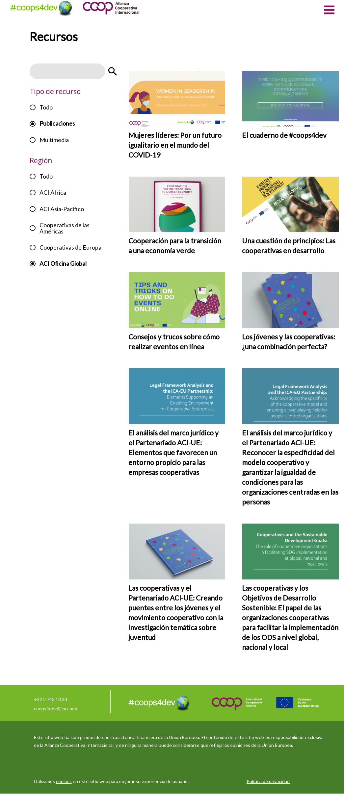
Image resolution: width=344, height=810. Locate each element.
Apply (112, 71)
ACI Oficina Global (63, 263)
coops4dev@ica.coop (55, 708)
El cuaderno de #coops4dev (284, 135)
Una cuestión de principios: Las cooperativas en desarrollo (288, 245)
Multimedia (54, 139)
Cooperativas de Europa (70, 247)
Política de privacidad (268, 781)
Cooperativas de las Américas (65, 228)
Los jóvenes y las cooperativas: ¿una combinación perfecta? (288, 341)
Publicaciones (57, 123)
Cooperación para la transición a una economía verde (174, 245)
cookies (64, 781)
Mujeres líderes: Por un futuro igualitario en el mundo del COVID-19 (175, 145)
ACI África (53, 192)
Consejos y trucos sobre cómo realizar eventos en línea (174, 341)
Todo (46, 107)
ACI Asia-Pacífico (62, 208)
